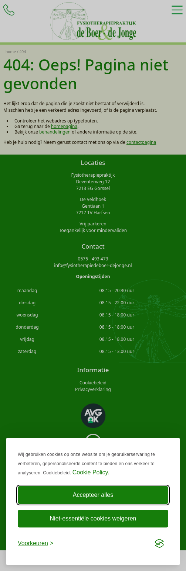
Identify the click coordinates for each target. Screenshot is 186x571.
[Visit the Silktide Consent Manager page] (159, 543)
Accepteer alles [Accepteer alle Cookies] (93, 495)
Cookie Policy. (90, 472)
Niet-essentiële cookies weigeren (93, 518)
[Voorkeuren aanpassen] (35, 543)
